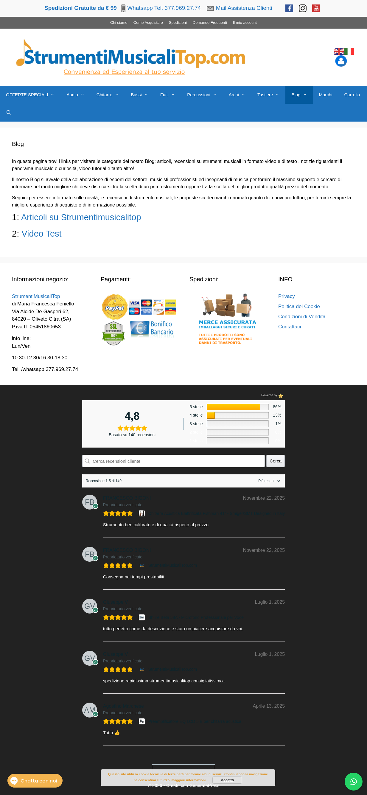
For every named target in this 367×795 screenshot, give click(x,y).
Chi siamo (118, 22)
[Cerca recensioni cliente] (173, 461)
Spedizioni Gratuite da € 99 (80, 8)
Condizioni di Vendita (302, 316)
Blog (302, 95)
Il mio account (245, 22)
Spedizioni (178, 22)
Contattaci (289, 327)
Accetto (227, 780)
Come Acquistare (148, 22)
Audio (78, 95)
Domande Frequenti (210, 22)
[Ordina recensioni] (268, 481)
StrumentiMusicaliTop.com (172, 565)
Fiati (170, 95)
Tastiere (271, 95)
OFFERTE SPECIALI (33, 95)
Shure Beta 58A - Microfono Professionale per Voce (196, 617)
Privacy (286, 296)
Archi (240, 95)
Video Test (42, 233)
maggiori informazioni (188, 780)
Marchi (325, 94)
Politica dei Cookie (299, 306)
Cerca (276, 460)
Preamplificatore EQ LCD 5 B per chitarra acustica (194, 721)
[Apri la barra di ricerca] (9, 113)
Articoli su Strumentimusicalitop (81, 217)
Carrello (352, 94)
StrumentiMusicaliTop (36, 296)
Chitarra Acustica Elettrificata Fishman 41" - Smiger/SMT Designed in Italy (216, 513)
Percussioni (205, 95)
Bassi (142, 95)
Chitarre (111, 95)
